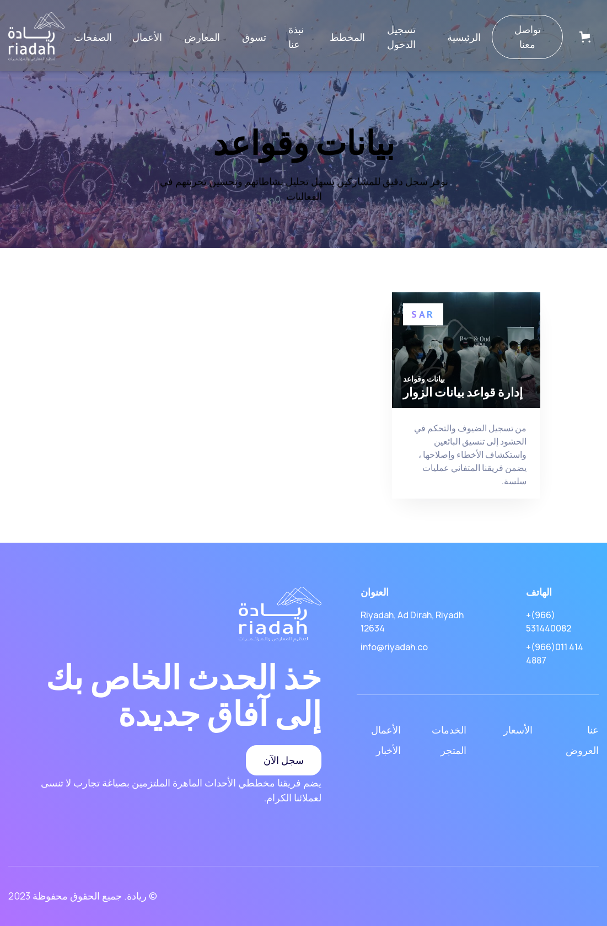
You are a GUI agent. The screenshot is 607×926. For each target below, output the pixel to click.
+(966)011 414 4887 (554, 653)
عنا (593, 729)
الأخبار (388, 750)
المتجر (453, 750)
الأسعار (518, 729)
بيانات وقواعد (424, 379)
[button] (93, 37)
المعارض (202, 37)
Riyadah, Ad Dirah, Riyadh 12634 (412, 621)
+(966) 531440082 (548, 621)
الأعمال (147, 37)
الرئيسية (464, 37)
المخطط (347, 37)
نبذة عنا (296, 37)
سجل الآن (284, 760)
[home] (36, 37)
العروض (582, 750)
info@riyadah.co (394, 647)
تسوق (254, 37)
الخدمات (449, 729)
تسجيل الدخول (401, 37)
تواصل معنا (527, 37)
